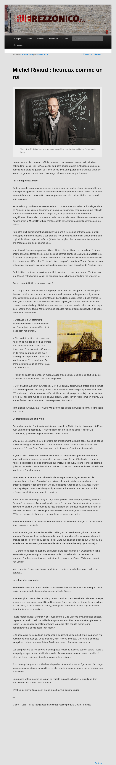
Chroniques (18, 45)
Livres (65, 39)
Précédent (86, 54)
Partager (99, 763)
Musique (17, 39)
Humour (40, 39)
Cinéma (29, 39)
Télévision (53, 39)
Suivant (99, 54)
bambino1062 (42, 54)
